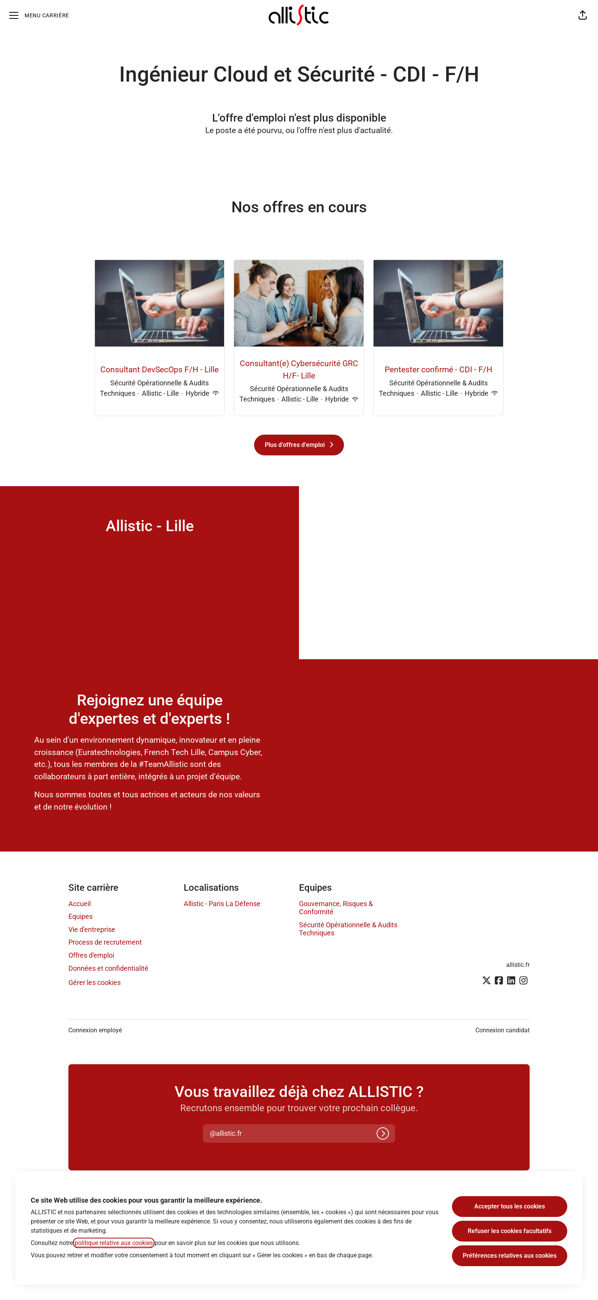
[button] (582, 15)
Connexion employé (95, 1030)
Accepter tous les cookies (509, 1206)
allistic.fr (518, 964)
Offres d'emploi (91, 955)
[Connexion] (383, 1133)
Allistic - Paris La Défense (222, 904)
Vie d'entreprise (91, 929)
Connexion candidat (502, 1030)
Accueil (79, 904)
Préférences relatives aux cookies (509, 1255)
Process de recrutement (105, 942)
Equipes (80, 916)
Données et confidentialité (108, 968)
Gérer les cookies (94, 982)
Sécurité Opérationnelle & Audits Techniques (348, 929)
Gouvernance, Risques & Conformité (336, 908)
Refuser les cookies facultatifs (509, 1231)
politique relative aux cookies (114, 1243)
